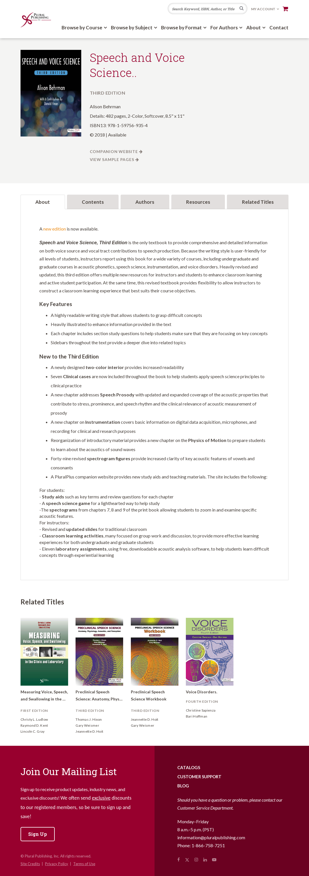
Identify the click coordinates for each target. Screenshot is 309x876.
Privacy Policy (56, 863)
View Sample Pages (112, 159)
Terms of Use (84, 863)
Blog (183, 785)
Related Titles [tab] (258, 202)
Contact (278, 27)
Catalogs (188, 767)
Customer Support (199, 776)
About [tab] (42, 202)
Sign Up (37, 834)
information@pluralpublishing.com (211, 837)
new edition (54, 228)
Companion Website (114, 151)
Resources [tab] (198, 202)
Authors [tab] (144, 202)
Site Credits (30, 863)
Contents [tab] (93, 202)
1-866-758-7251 (208, 845)
